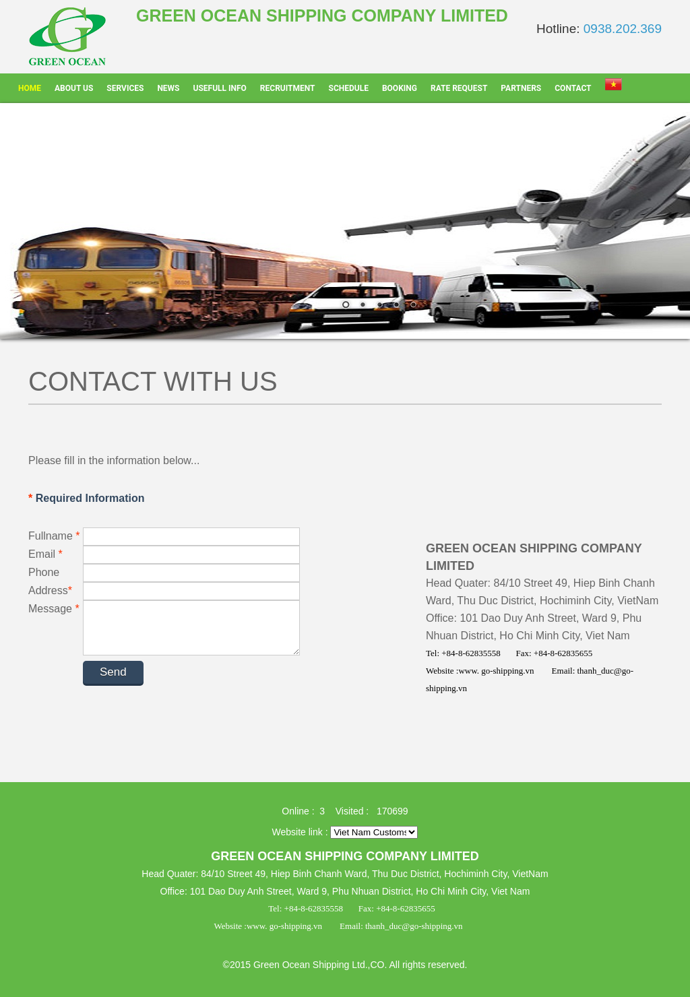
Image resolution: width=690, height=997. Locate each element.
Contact (573, 88)
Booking (399, 88)
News (168, 88)
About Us (74, 88)
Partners (521, 88)
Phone (43, 572)
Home (29, 88)
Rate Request (459, 88)
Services (125, 88)
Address (54, 590)
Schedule (349, 88)
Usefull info (220, 88)
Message (54, 608)
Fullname (55, 536)
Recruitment (287, 88)
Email (54, 554)
